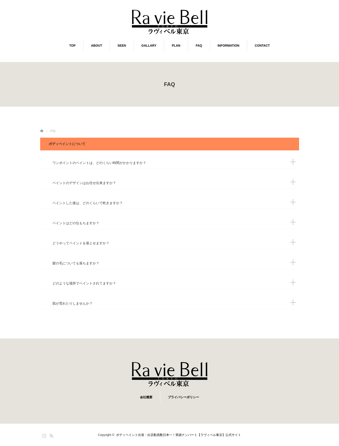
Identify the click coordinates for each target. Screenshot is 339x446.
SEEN (121, 45)
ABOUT (96, 45)
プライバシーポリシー (183, 397)
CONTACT (262, 45)
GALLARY (148, 45)
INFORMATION (228, 45)
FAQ (199, 45)
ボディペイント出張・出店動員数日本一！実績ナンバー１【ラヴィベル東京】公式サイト (180, 435)
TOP (72, 45)
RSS (51, 434)
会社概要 (146, 397)
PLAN (176, 45)
